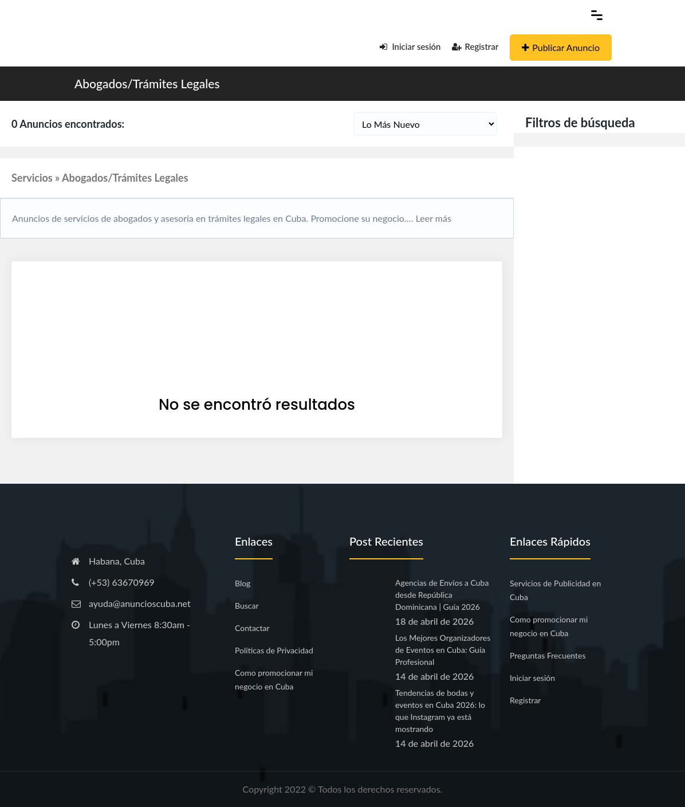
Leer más (432, 218)
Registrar (475, 46)
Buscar (247, 605)
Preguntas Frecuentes (547, 655)
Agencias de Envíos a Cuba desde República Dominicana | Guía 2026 (442, 595)
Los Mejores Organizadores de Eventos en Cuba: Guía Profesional (442, 650)
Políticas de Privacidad (274, 650)
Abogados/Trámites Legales (147, 83)
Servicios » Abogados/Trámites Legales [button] (99, 177)
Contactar (252, 628)
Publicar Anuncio (561, 47)
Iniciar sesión (410, 46)
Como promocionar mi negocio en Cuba (274, 679)
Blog (242, 583)
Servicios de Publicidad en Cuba (555, 590)
